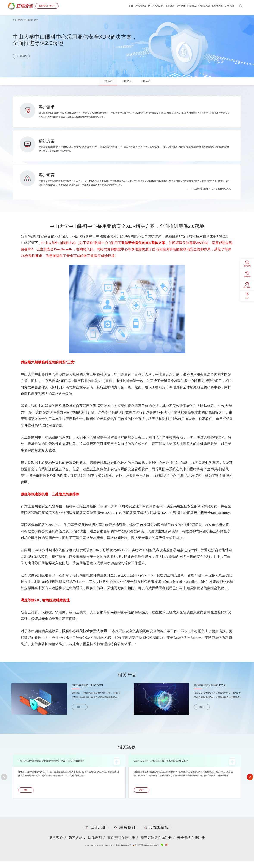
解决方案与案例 (149, 6)
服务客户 (55, 838)
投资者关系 (216, 6)
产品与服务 (133, 6)
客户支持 (164, 6)
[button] (4, 777)
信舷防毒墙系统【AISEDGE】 (89, 685)
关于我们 (229, 6)
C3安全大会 (201, 6)
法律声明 (95, 838)
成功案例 (106, 81)
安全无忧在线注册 (191, 838)
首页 (122, 6)
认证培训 (95, 828)
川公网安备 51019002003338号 (146, 846)
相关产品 (127, 81)
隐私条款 (75, 838)
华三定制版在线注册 (156, 838)
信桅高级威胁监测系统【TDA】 (212, 685)
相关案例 (147, 81)
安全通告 (188, 6)
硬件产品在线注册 (121, 838)
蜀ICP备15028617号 (125, 846)
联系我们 (124, 828)
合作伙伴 (176, 6)
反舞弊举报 (156, 828)
